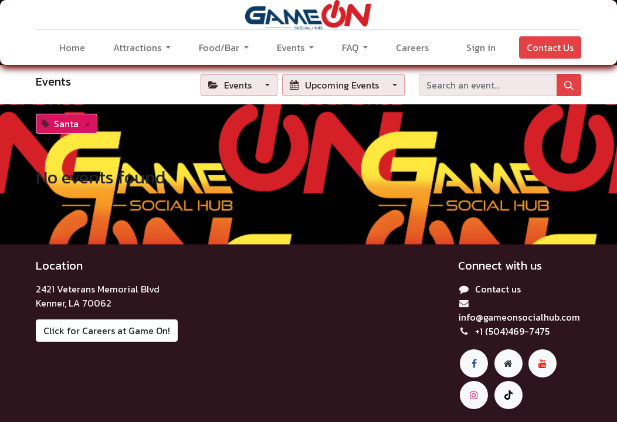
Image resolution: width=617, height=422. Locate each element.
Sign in (481, 47)
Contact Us (550, 47)
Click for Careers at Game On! (106, 331)
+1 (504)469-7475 (512, 331)
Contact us (498, 289)
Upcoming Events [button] (335, 85)
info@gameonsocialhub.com (519, 317)
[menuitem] (72, 47)
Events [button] (231, 85)
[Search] (569, 85)
